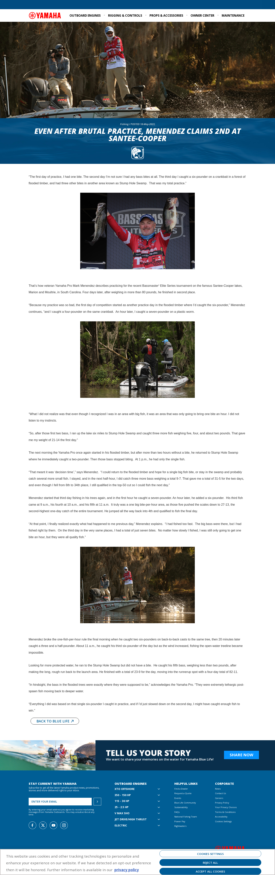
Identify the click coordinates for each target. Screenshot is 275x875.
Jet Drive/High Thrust (131, 819)
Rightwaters (180, 826)
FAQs (177, 812)
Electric (121, 825)
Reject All (210, 862)
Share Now (241, 754)
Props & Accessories (166, 15)
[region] (137, 862)
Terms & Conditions (225, 812)
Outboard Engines (85, 15)
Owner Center (202, 15)
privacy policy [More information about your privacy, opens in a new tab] (126, 869)
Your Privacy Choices (226, 807)
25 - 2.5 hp (122, 807)
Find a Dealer (38, 5)
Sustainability (205, 5)
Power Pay (179, 821)
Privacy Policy (222, 802)
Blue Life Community (179, 5)
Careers (219, 798)
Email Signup (237, 5)
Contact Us (220, 793)
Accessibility (221, 816)
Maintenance (233, 15)
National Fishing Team (185, 816)
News (218, 788)
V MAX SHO (122, 813)
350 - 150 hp (123, 795)
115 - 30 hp (122, 801)
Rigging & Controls (125, 15)
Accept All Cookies (210, 871)
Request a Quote (59, 5)
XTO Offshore (125, 789)
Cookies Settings (223, 821)
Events (221, 5)
